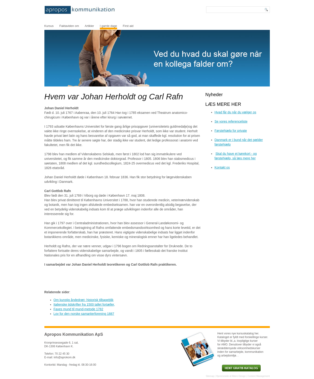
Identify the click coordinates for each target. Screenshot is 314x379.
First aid (128, 26)
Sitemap (210, 376)
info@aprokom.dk (64, 357)
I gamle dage (108, 26)
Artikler (89, 26)
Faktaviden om (69, 26)
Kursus (49, 26)
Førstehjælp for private (231, 130)
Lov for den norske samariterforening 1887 (84, 314)
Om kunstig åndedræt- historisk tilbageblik (84, 300)
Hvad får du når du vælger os (235, 112)
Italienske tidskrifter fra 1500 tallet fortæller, (84, 304)
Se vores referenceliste (231, 121)
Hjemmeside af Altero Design (231, 376)
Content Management (259, 376)
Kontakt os (222, 167)
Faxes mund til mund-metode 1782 (78, 309)
